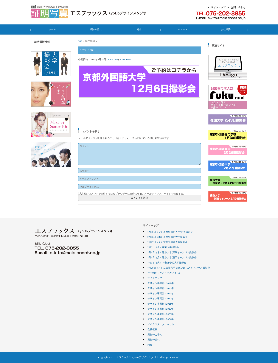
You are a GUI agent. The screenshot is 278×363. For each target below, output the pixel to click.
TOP (80, 41)
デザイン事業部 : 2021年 (160, 304)
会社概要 (226, 29)
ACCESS (182, 29)
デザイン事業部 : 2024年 (160, 319)
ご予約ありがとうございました (164, 273)
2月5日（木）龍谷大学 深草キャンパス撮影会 (172, 252)
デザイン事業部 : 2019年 (160, 293)
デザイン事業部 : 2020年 (160, 298)
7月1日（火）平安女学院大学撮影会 (166, 262)
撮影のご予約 (154, 334)
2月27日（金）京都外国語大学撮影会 (167, 242)
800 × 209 (113, 59)
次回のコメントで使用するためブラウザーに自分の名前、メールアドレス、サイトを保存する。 (133, 193)
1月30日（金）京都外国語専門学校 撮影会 (170, 232)
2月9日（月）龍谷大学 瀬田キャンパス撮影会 (172, 257)
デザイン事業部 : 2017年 (160, 283)
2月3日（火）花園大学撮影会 (163, 247)
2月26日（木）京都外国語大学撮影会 (167, 237)
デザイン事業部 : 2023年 (160, 314)
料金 (139, 29)
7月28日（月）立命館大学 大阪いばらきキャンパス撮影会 (178, 268)
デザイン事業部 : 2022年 (160, 309)
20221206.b (125, 59)
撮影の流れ (96, 29)
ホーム (52, 29)
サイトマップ (154, 278)
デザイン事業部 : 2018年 (160, 288)
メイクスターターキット (160, 324)
